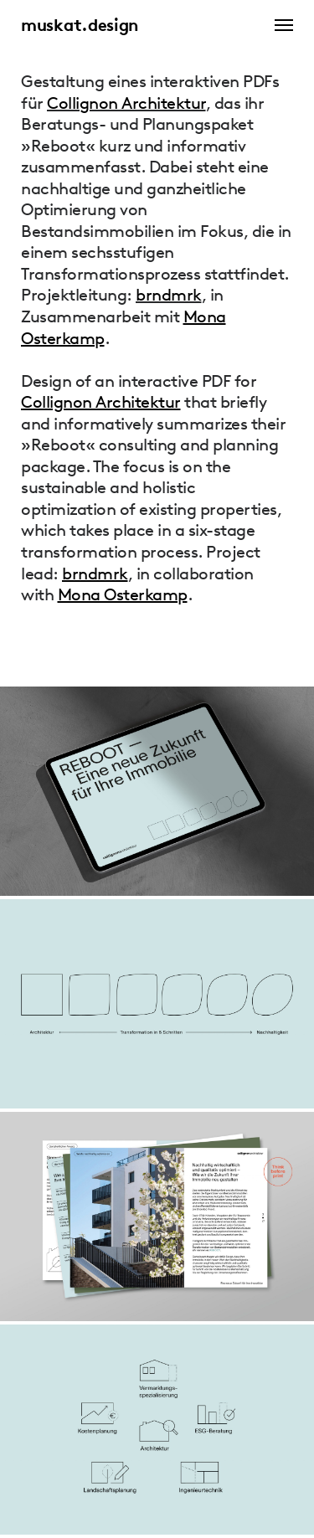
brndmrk (169, 295)
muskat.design (79, 25)
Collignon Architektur (126, 103)
